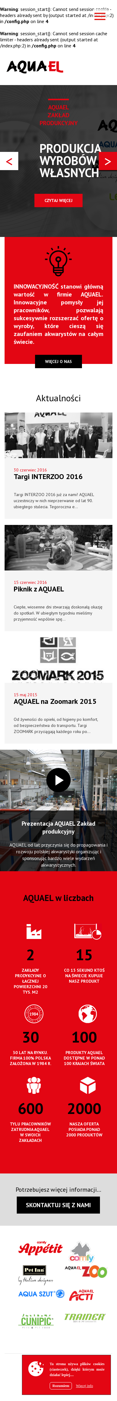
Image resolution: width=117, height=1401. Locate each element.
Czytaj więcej (58, 200)
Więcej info (84, 1386)
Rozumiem (60, 1386)
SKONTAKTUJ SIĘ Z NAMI (58, 1205)
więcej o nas (58, 361)
